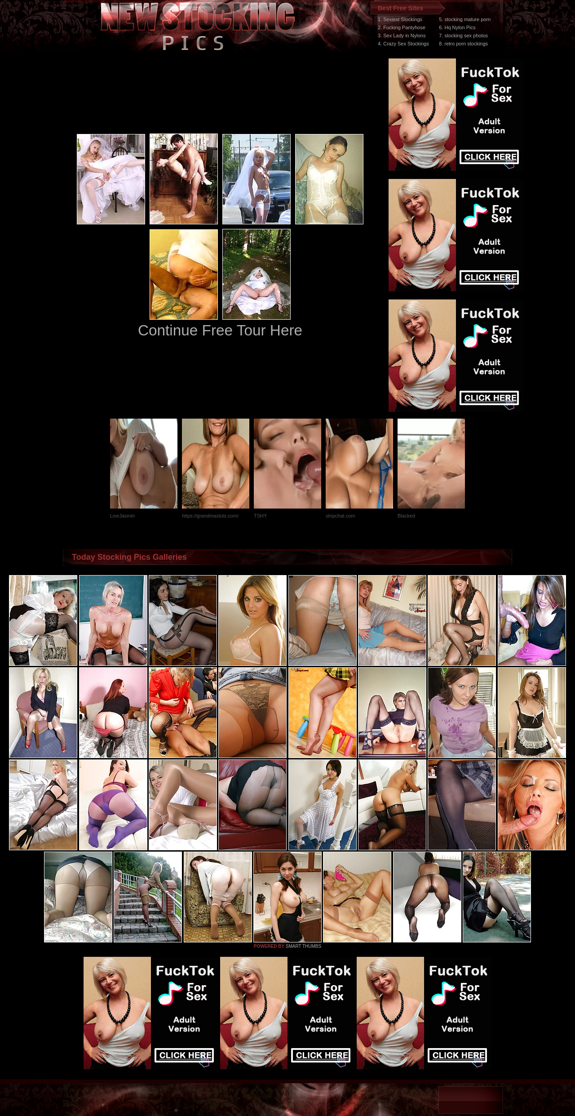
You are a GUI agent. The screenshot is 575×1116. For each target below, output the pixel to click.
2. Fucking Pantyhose (401, 27)
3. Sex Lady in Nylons (401, 35)
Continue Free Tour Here (220, 330)
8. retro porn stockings (463, 43)
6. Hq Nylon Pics (457, 27)
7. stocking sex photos (463, 35)
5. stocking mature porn (465, 19)
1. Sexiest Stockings (400, 19)
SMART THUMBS (303, 946)
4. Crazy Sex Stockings (403, 43)
